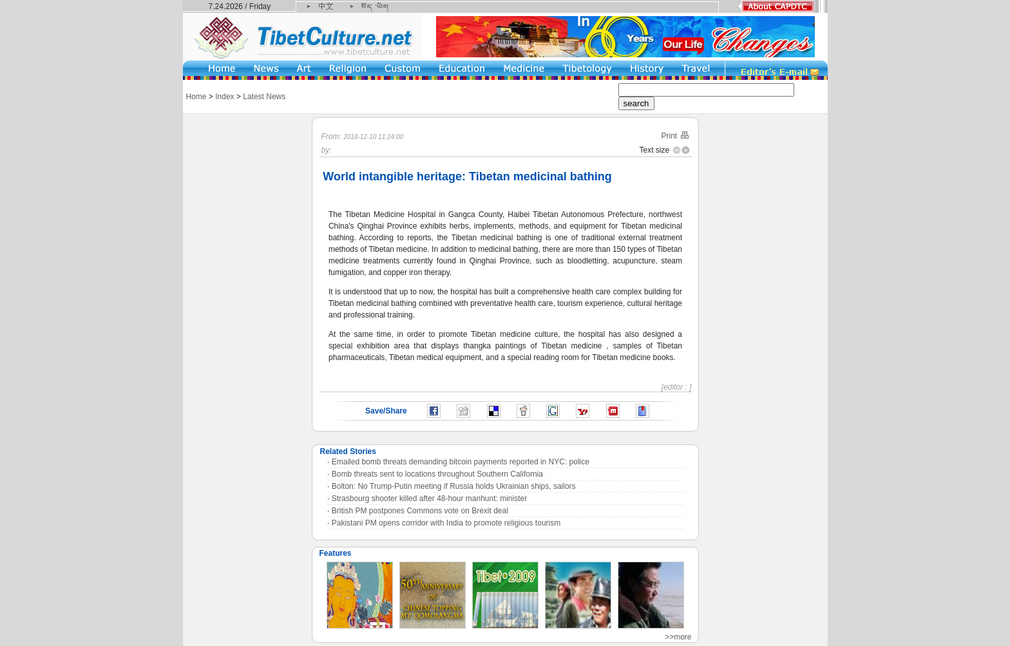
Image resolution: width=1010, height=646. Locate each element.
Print (675, 135)
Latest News (264, 96)
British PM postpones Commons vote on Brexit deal (420, 510)
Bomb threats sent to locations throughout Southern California (437, 474)
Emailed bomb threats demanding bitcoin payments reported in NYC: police (460, 461)
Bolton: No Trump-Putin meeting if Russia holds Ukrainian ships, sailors (454, 486)
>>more (678, 636)
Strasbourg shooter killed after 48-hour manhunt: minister (430, 498)
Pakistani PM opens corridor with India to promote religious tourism (446, 522)
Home (196, 96)
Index (224, 96)
